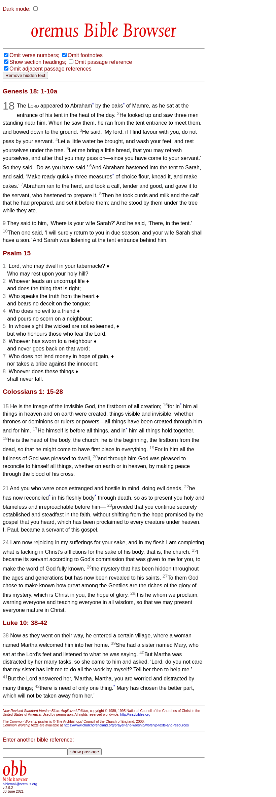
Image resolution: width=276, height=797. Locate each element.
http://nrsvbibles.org (135, 714)
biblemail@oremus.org (20, 784)
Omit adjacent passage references (50, 69)
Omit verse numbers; (34, 55)
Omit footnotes (85, 55)
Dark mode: (17, 9)
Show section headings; (37, 62)
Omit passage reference (103, 62)
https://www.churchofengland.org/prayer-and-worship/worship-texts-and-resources (126, 725)
